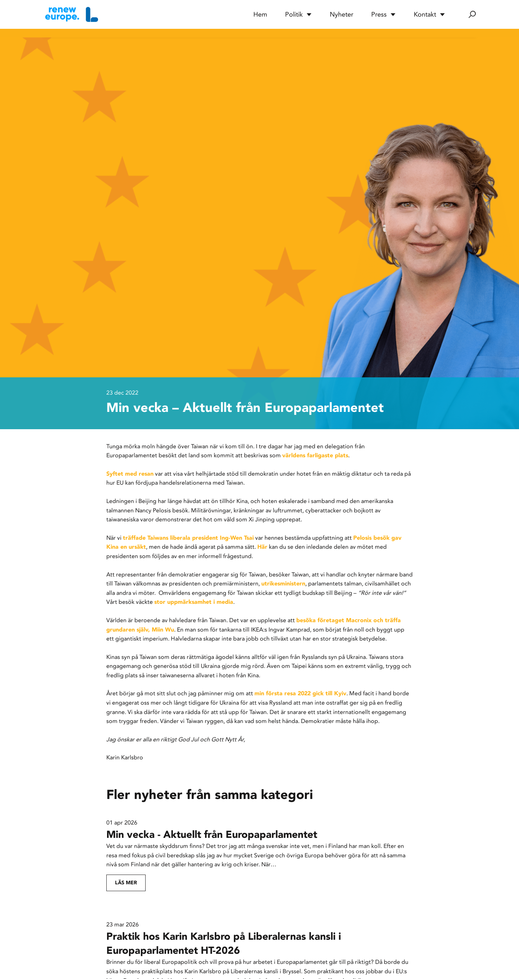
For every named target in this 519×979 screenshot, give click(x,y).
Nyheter (341, 14)
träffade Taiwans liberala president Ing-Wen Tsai (188, 537)
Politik (298, 14)
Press (383, 14)
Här (262, 546)
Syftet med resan (130, 473)
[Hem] (70, 14)
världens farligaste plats (315, 455)
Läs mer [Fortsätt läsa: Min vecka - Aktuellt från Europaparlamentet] (126, 883)
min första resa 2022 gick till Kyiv (300, 693)
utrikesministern (283, 583)
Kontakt (429, 14)
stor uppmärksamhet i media (193, 601)
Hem (260, 14)
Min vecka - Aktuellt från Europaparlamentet (211, 834)
